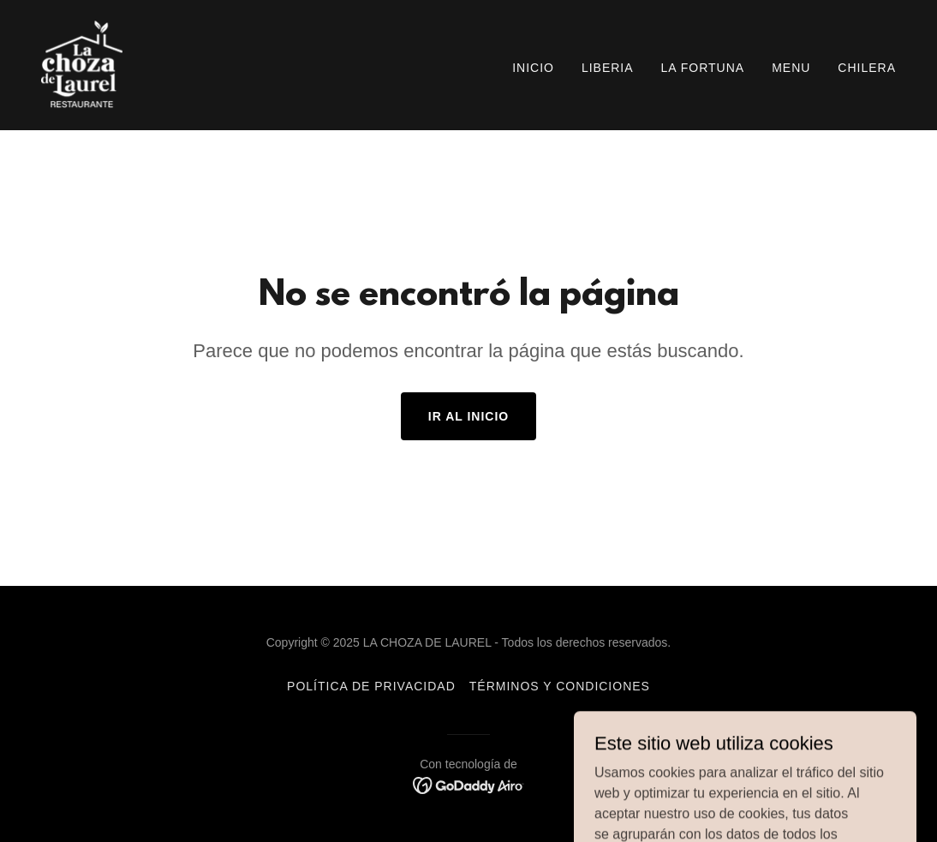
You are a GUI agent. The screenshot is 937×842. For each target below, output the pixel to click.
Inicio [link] (533, 68)
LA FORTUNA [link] (703, 68)
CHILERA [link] (867, 68)
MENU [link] (791, 68)
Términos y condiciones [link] (559, 686)
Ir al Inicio (468, 416)
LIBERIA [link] (608, 68)
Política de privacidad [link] (371, 686)
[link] (81, 64)
